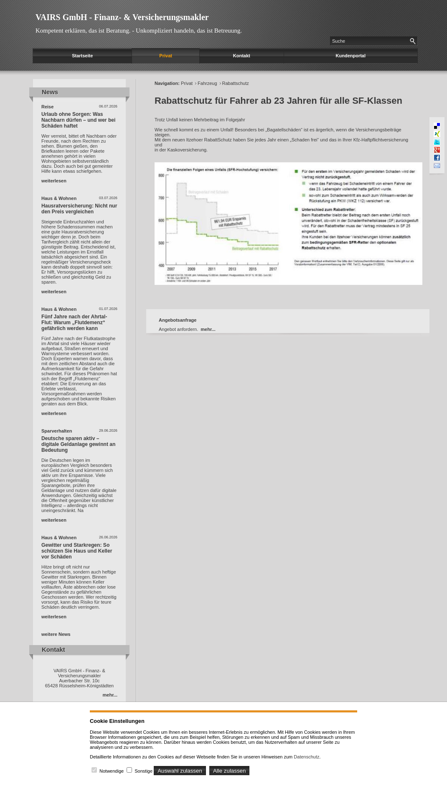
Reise (47, 106)
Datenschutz (306, 756)
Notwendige (111, 771)
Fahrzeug (207, 83)
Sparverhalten (56, 430)
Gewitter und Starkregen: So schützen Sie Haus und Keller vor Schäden (76, 551)
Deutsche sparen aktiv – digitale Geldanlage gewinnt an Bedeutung (78, 444)
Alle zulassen (229, 771)
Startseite (82, 55)
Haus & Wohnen (58, 198)
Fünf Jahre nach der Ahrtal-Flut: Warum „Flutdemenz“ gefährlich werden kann (74, 322)
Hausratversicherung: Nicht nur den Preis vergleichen (79, 209)
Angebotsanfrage (177, 320)
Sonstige (143, 771)
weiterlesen (53, 180)
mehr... (110, 694)
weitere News (56, 634)
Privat (165, 55)
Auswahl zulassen (179, 771)
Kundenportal (351, 55)
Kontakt (241, 55)
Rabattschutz (235, 83)
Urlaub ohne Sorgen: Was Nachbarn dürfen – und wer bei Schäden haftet (78, 120)
